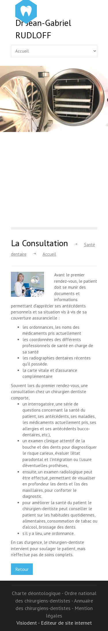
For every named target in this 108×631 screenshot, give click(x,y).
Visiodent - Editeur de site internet (54, 622)
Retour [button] (22, 569)
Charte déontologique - (38, 593)
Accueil (49, 254)
